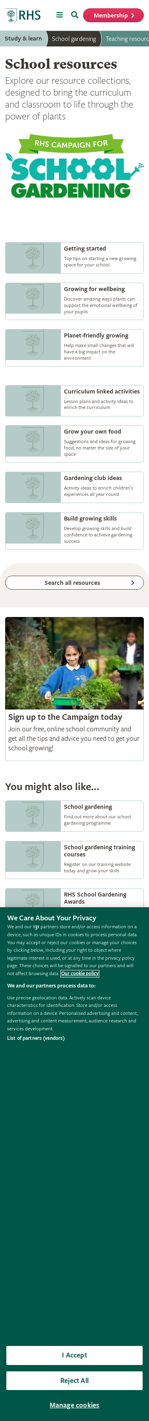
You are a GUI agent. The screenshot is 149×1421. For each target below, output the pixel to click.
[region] (74, 1164)
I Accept (74, 1355)
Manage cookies (75, 1405)
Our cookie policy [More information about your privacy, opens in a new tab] (80, 974)
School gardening (74, 38)
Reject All (74, 1381)
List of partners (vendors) (36, 1038)
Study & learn (23, 38)
